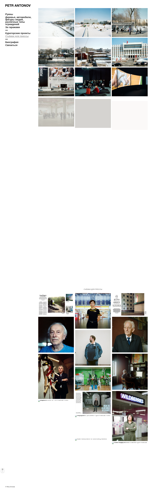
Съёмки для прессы (17, 36)
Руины (9, 14)
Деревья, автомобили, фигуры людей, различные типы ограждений (18, 20)
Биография (11, 42)
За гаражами (12, 27)
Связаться (11, 45)
